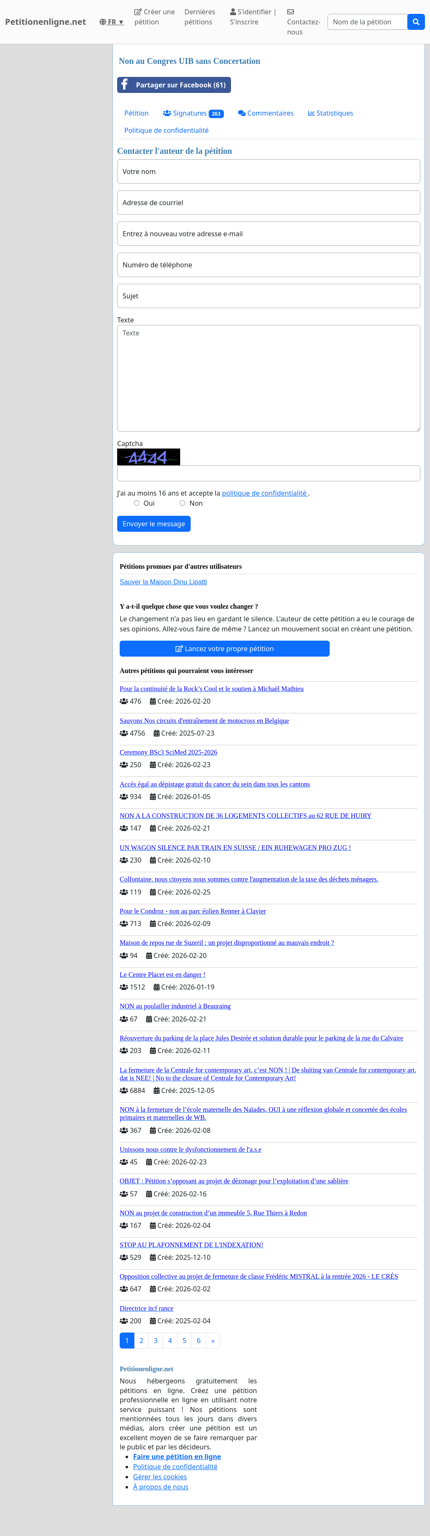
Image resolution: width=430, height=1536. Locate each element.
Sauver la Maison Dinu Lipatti (163, 582)
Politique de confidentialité (166, 130)
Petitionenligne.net (45, 21)
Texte (125, 320)
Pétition (136, 113)
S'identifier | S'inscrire (253, 16)
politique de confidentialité (265, 493)
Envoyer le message (154, 523)
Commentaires (266, 113)
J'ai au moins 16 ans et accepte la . (213, 493)
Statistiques (331, 113)
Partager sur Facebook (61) (171, 84)
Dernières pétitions (199, 16)
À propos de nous (161, 1486)
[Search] (368, 22)
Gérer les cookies (160, 1476)
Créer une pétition (154, 16)
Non (196, 503)
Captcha (130, 443)
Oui (149, 503)
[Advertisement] (53, 170)
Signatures (193, 113)
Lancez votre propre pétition (225, 648)
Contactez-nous (303, 22)
